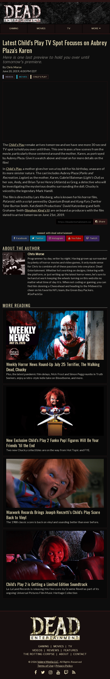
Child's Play (39, 76)
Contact (80, 654)
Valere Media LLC (48, 661)
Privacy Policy (64, 665)
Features (71, 650)
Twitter (38, 238)
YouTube (74, 238)
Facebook (20, 238)
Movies (23, 76)
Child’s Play (16, 145)
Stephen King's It (37, 210)
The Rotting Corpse (39, 654)
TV (70, 646)
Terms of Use (45, 665)
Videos (9, 76)
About (64, 654)
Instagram (56, 238)
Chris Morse (14, 67)
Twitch (91, 238)
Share (100, 221)
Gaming (43, 646)
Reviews (53, 650)
